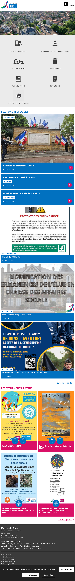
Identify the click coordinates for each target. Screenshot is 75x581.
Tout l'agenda (65, 519)
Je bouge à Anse (9, 564)
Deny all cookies (31, 575)
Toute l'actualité (63, 383)
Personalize (48, 575)
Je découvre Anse (9, 557)
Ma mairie (7, 555)
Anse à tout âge (9, 561)
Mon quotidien (8, 559)
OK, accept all (66, 569)
